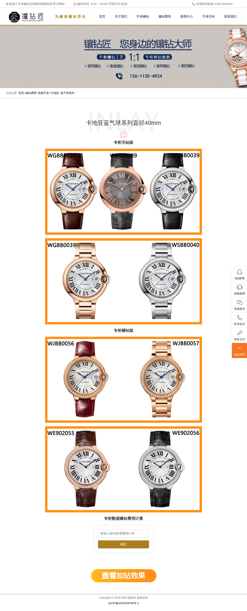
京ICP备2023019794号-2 (123, 603)
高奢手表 (43, 92)
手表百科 (208, 16)
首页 (102, 16)
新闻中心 (186, 16)
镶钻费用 (164, 16)
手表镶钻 (142, 16)
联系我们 (230, 16)
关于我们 (121, 16)
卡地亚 (55, 92)
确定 (123, 544)
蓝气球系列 (67, 92)
